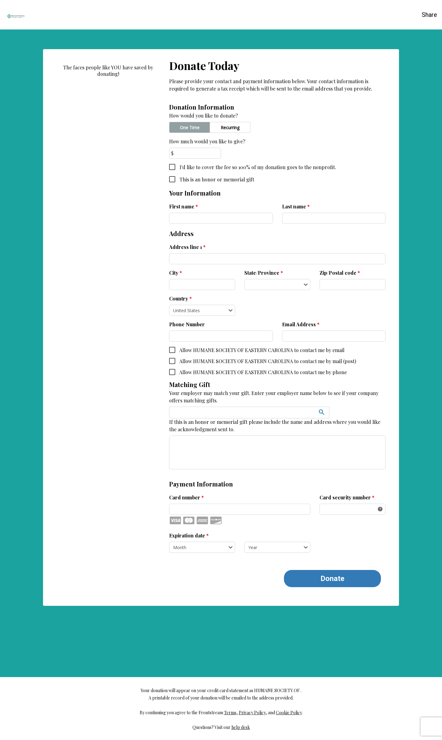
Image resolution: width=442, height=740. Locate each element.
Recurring (230, 127)
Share (429, 14)
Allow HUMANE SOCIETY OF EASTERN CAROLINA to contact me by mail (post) (267, 361)
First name (183, 206)
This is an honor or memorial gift (216, 179)
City (175, 272)
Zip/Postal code (340, 272)
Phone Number (187, 324)
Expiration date (189, 535)
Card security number (347, 497)
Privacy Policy (252, 716)
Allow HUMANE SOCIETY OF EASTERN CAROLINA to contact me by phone (262, 372)
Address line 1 (187, 247)
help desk (240, 731)
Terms (230, 716)
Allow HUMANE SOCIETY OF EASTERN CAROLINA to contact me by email (261, 350)
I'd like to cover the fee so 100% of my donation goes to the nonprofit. (257, 167)
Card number (186, 497)
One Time (190, 127)
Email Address (301, 324)
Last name (296, 206)
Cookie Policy (289, 716)
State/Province (263, 272)
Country (180, 298)
